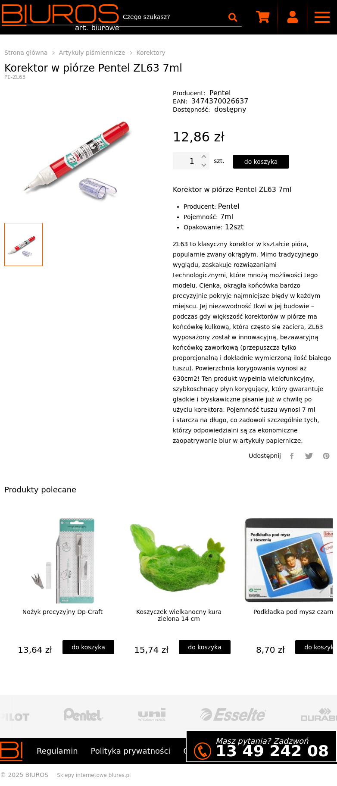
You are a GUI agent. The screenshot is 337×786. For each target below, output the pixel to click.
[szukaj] (233, 17)
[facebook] (291, 456)
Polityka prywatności (131, 750)
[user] (293, 17)
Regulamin (57, 750)
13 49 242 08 (272, 751)
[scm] (263, 17)
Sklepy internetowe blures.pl (94, 775)
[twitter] (309, 456)
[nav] (322, 17)
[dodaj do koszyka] (261, 162)
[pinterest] (326, 456)
